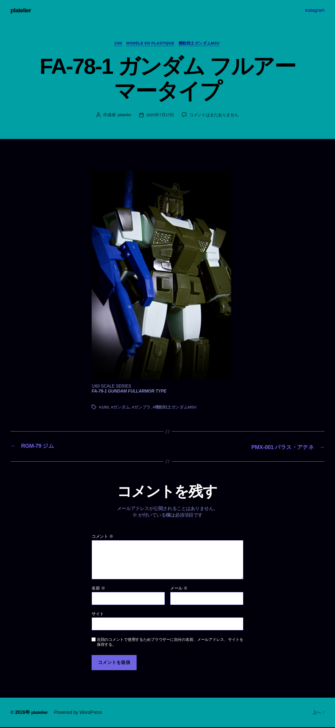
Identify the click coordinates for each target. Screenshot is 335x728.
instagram (315, 10)
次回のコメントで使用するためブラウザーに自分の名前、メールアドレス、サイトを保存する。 (170, 642)
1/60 (117, 44)
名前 (98, 589)
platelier (21, 10)
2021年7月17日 (160, 116)
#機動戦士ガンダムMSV (175, 408)
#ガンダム (120, 408)
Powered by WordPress (79, 713)
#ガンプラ (141, 408)
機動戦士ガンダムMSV (201, 44)
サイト (98, 614)
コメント (102, 537)
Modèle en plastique (151, 44)
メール (179, 589)
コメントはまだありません (214, 116)
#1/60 (104, 408)
